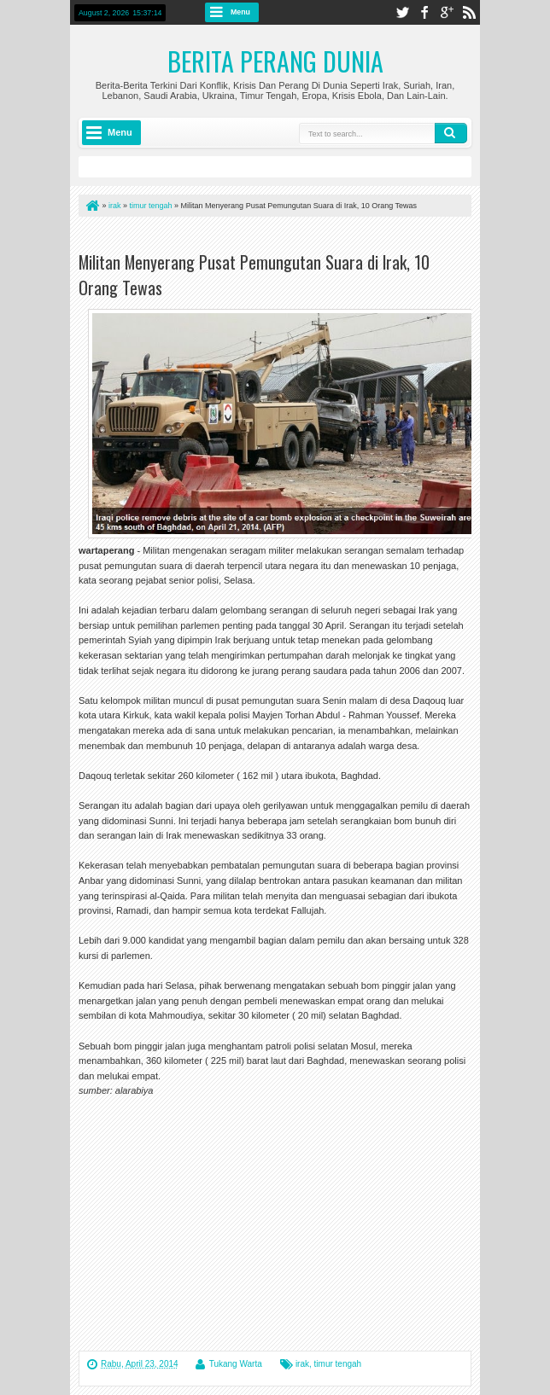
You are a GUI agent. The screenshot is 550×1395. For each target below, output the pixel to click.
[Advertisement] (278, 237)
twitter (402, 12)
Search (451, 133)
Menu (240, 12)
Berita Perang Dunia (275, 61)
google (447, 12)
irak (302, 1364)
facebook (424, 12)
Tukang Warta (235, 1364)
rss (469, 12)
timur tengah (338, 1364)
